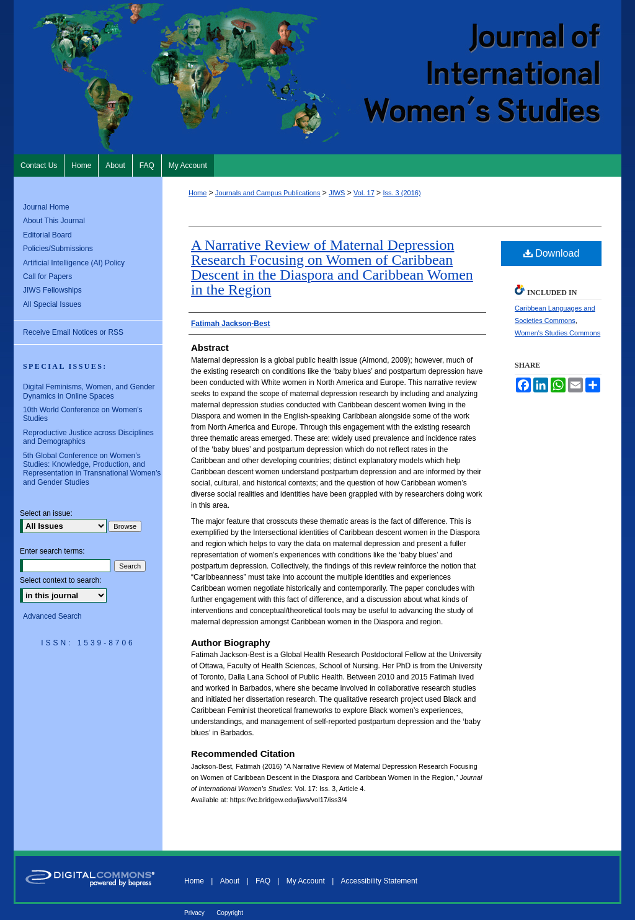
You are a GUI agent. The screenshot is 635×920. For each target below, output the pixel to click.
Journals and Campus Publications (267, 193)
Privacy (194, 912)
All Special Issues (52, 304)
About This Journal (54, 220)
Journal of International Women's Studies (317, 77)
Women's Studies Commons (557, 333)
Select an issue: (46, 513)
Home (197, 193)
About (229, 881)
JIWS (337, 193)
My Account (305, 881)
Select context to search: (60, 580)
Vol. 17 (364, 193)
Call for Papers (47, 276)
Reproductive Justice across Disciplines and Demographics (88, 437)
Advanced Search (52, 616)
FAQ (262, 881)
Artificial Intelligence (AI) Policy (74, 263)
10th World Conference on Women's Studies (83, 414)
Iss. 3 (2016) (401, 193)
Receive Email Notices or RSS (73, 332)
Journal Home (46, 207)
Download (551, 253)
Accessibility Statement (379, 881)
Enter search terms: (52, 551)
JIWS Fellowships (52, 290)
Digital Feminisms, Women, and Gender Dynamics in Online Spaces (89, 391)
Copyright (229, 912)
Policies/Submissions (58, 248)
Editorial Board (47, 235)
